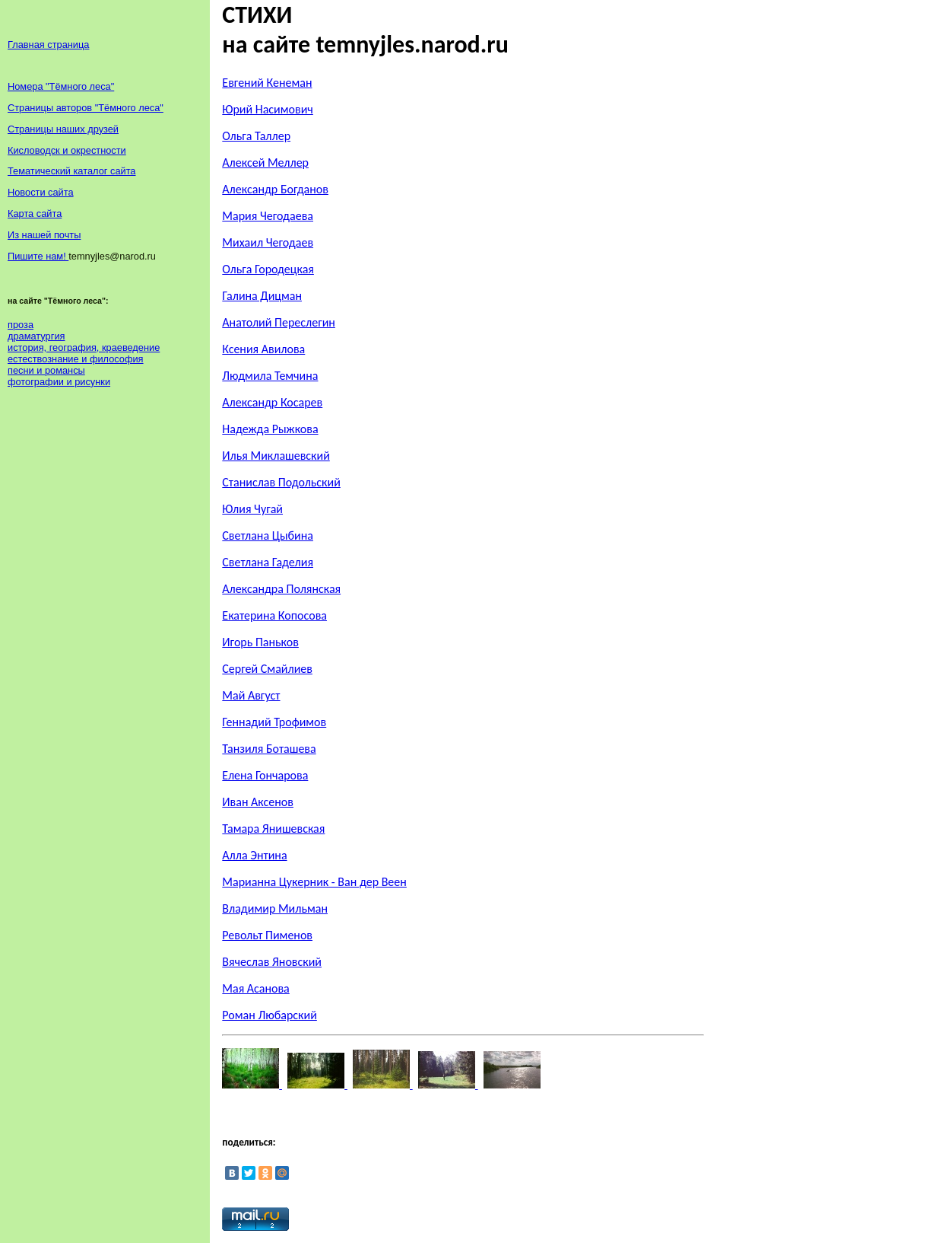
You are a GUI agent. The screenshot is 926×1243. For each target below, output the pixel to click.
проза (20, 324)
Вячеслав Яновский (272, 962)
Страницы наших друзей (63, 129)
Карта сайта (35, 213)
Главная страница (48, 44)
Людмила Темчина (270, 375)
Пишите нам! (38, 256)
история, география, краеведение (84, 347)
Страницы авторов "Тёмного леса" (85, 107)
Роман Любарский (269, 1015)
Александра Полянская (281, 589)
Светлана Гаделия (267, 562)
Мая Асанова (255, 988)
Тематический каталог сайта (72, 171)
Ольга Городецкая (268, 269)
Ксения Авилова (263, 349)
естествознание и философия (76, 359)
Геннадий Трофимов (274, 722)
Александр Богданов (275, 189)
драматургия (36, 336)
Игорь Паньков (260, 642)
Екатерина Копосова (274, 615)
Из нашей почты (44, 235)
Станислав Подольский (281, 482)
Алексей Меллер (265, 162)
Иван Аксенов (257, 802)
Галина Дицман (262, 295)
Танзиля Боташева (269, 748)
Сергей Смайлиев (267, 668)
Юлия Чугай (252, 509)
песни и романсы (46, 370)
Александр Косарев (272, 402)
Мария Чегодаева (267, 216)
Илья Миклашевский (276, 455)
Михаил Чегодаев (267, 242)
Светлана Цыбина (267, 535)
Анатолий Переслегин (278, 322)
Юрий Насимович (267, 109)
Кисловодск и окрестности (67, 150)
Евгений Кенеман (267, 82)
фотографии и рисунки (59, 381)
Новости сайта (41, 192)
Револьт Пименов (267, 935)
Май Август (251, 695)
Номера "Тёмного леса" (61, 86)
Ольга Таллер (256, 136)
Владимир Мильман (275, 908)
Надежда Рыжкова (270, 429)
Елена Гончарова (265, 775)
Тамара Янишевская (273, 828)
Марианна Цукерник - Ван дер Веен (314, 882)
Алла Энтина (254, 855)
